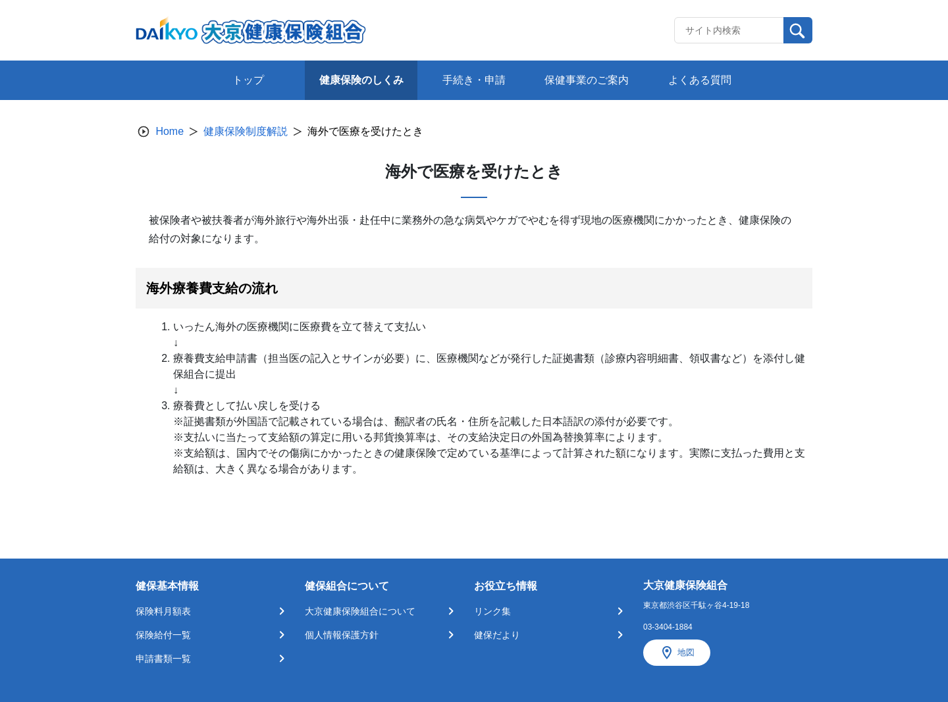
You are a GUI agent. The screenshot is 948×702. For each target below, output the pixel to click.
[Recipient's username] (729, 30)
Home (169, 131)
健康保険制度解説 (245, 131)
